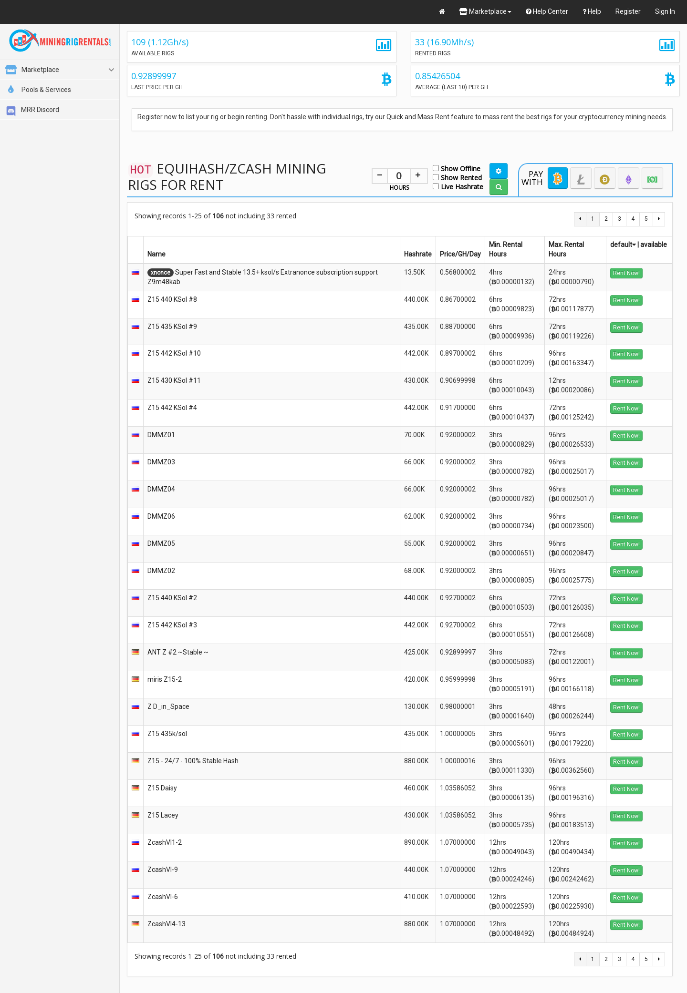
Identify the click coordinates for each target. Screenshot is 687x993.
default (623, 244)
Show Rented (457, 177)
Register (628, 11)
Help (592, 11)
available (653, 244)
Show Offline (456, 168)
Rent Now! (626, 273)
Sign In (665, 11)
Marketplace (485, 11)
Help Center (547, 11)
